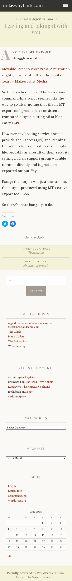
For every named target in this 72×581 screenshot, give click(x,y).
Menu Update (16, 336)
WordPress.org (17, 500)
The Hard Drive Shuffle (39, 381)
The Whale (14, 331)
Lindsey (13, 386)
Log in (12, 486)
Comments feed (17, 495)
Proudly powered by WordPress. (30, 573)
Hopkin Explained (26, 377)
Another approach (36, 263)
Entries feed (15, 490)
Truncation (36, 251)
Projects (42, 237)
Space (29, 391)
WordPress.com (43, 577)
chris (11, 396)
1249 (15, 123)
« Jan (8, 555)
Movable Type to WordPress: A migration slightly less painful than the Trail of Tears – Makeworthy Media (36, 75)
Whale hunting (17, 346)
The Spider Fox (17, 341)
